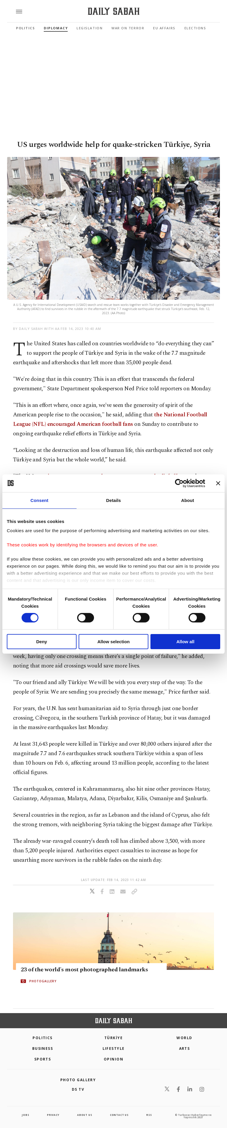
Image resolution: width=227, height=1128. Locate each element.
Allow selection (113, 641)
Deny (41, 641)
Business (42, 1048)
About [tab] (187, 500)
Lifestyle (114, 1048)
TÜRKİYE (113, 1037)
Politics (25, 28)
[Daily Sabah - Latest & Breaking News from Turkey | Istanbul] (114, 11)
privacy (53, 1114)
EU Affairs (164, 28)
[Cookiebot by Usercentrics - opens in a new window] (179, 483)
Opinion (113, 1059)
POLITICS (43, 1037)
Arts (184, 1048)
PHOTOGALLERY (42, 981)
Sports (42, 1059)
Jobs (25, 1114)
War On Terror (127, 28)
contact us (119, 1114)
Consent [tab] (39, 500)
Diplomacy (56, 28)
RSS (149, 1114)
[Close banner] (218, 483)
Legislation (90, 28)
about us (84, 1114)
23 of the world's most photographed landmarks (84, 969)
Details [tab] (113, 500)
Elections (195, 28)
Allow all (185, 641)
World (184, 1037)
